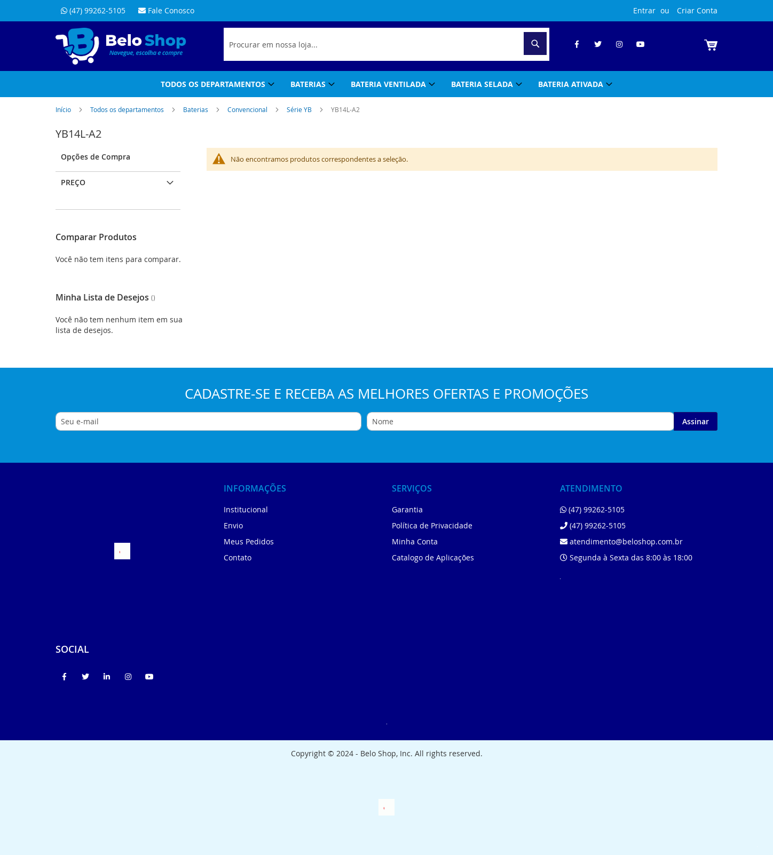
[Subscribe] (695, 421)
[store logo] (121, 46)
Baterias (196, 109)
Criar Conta (697, 10)
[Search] (535, 43)
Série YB (300, 109)
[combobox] (386, 44)
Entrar (644, 10)
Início (64, 109)
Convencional (248, 109)
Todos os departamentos (127, 109)
